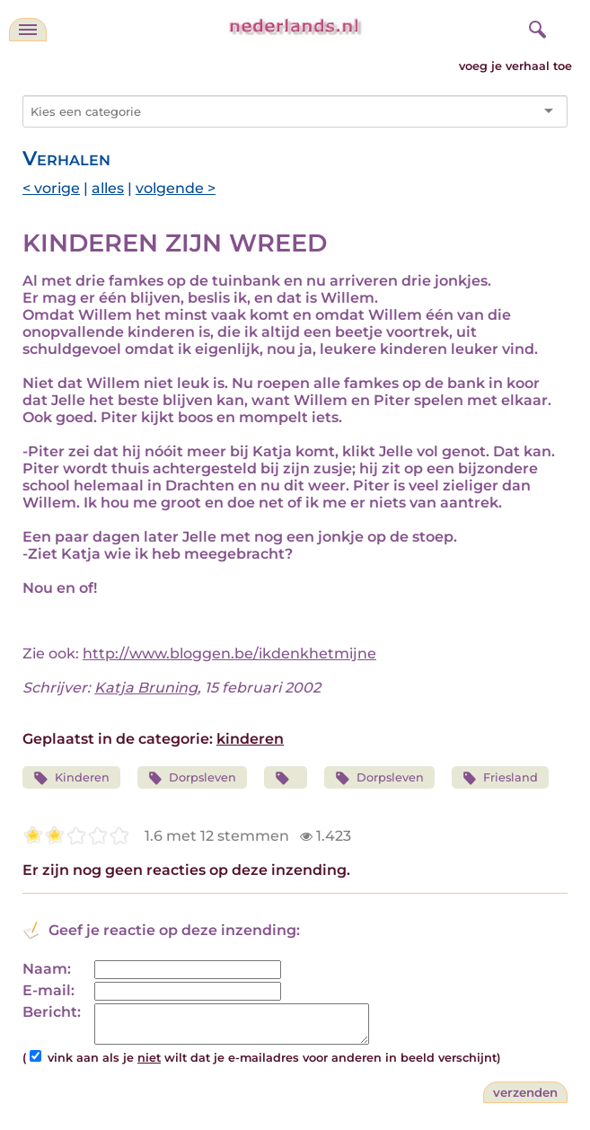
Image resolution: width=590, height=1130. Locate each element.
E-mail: (48, 990)
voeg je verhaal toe (515, 66)
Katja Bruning (146, 687)
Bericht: (51, 1011)
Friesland (500, 778)
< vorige (51, 188)
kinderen (250, 738)
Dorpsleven (192, 778)
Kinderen (71, 778)
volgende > (176, 188)
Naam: (46, 968)
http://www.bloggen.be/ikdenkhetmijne (229, 653)
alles (108, 188)
